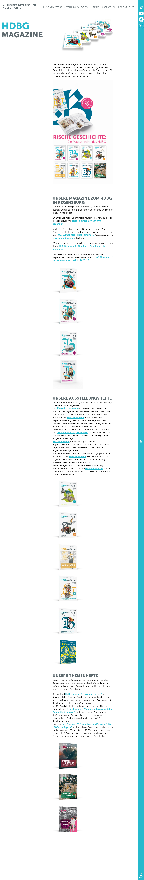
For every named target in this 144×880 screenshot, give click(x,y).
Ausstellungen (71, 7)
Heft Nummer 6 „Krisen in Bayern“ (83, 694)
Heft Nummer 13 (94, 468)
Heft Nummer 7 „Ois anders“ (72, 432)
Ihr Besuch (94, 7)
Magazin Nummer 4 (68, 408)
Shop (131, 7)
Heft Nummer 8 (61, 441)
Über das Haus (109, 7)
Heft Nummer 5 (75, 417)
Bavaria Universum (52, 7)
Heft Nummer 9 (77, 456)
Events (84, 7)
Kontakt (122, 7)
